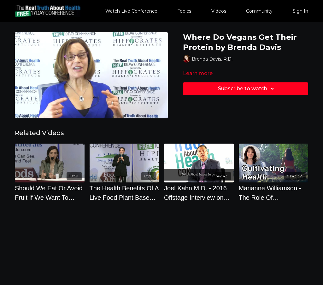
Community (259, 11)
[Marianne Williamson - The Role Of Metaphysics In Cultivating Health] (273, 192)
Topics (184, 11)
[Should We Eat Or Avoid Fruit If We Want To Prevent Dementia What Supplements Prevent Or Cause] (50, 192)
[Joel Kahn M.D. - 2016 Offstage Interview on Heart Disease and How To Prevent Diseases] (199, 192)
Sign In (300, 11)
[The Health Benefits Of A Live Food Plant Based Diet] (124, 192)
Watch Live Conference (131, 11)
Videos (218, 11)
